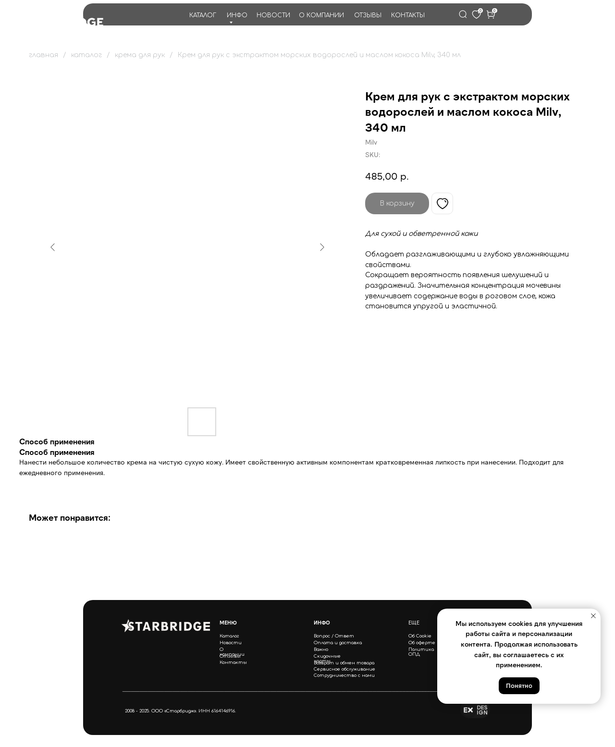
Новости (231, 642)
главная (43, 55)
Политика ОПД (421, 652)
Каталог (229, 636)
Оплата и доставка (338, 642)
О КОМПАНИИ (321, 15)
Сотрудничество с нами (344, 675)
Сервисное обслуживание (344, 669)
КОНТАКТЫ (408, 15)
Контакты (233, 662)
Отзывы (230, 656)
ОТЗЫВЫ (367, 15)
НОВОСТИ (273, 15)
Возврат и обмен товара (344, 663)
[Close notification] (593, 616)
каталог (86, 55)
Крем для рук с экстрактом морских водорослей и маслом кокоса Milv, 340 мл (319, 55)
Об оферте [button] (421, 642)
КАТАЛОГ (202, 15)
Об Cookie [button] (419, 636)
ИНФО (237, 15)
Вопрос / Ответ (334, 636)
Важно (321, 649)
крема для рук (140, 55)
